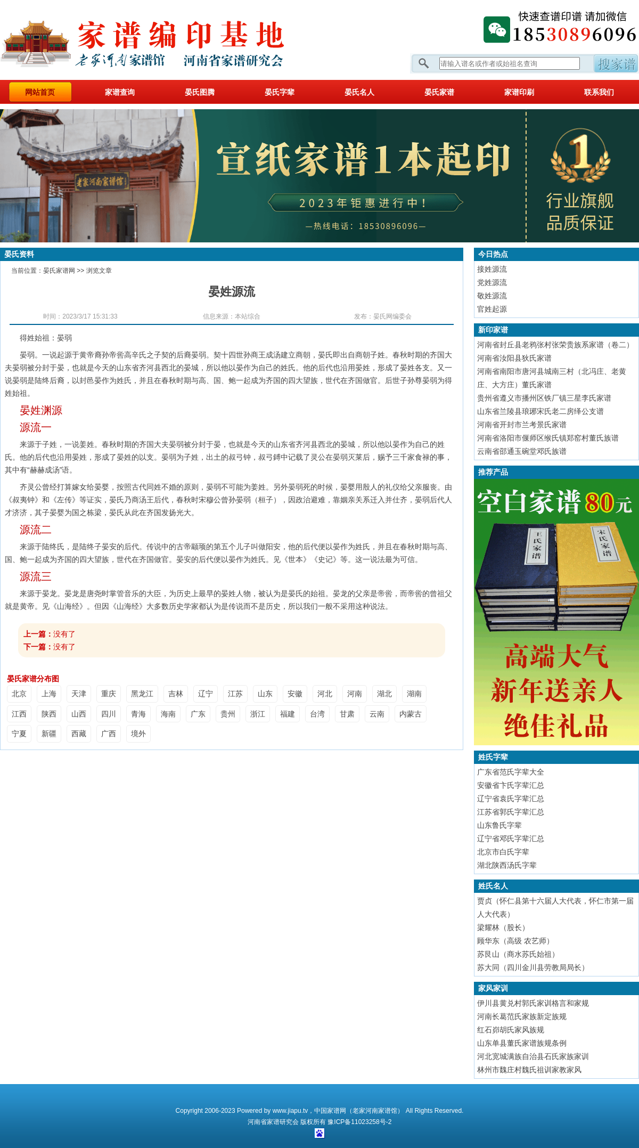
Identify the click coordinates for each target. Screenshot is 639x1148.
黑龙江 (142, 693)
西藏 (78, 733)
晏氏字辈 (279, 92)
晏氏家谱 (439, 92)
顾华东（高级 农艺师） (515, 941)
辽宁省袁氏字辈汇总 (510, 798)
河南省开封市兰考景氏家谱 (522, 424)
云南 (377, 714)
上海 (49, 693)
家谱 (273, 1122)
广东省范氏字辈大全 (510, 772)
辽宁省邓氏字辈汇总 (510, 838)
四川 (108, 714)
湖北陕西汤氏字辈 (507, 865)
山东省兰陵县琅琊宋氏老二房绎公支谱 (540, 411)
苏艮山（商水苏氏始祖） (518, 954)
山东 (265, 693)
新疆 (49, 733)
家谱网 (160, 40)
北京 (19, 693)
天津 (78, 693)
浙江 (257, 714)
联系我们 (599, 92)
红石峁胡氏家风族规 (510, 1029)
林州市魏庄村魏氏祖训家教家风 (529, 1069)
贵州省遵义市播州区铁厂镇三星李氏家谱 (544, 398)
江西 (19, 714)
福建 (287, 714)
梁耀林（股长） (503, 927)
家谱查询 (120, 92)
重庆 (108, 693)
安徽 (295, 693)
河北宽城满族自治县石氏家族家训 (533, 1056)
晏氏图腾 (200, 92)
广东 (198, 714)
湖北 (384, 693)
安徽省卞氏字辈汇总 (510, 785)
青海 (138, 714)
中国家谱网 (330, 1110)
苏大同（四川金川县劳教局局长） (533, 967)
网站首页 (40, 92)
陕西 (49, 714)
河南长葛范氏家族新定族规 (522, 1016)
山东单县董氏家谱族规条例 (522, 1043)
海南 (168, 714)
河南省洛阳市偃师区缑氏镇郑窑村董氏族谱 (548, 438)
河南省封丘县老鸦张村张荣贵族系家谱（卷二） (555, 344)
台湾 (317, 714)
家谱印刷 (519, 92)
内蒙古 (410, 714)
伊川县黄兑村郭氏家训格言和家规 (533, 1003)
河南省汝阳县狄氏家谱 (514, 358)
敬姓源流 (492, 295)
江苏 (235, 693)
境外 (138, 733)
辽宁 (205, 693)
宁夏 (19, 733)
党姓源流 (492, 282)
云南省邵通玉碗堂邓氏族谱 (522, 451)
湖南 (414, 693)
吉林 (175, 693)
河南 (354, 693)
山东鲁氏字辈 (499, 825)
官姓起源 (492, 309)
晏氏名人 (359, 92)
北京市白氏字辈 (503, 852)
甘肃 (347, 714)
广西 (108, 733)
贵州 (227, 714)
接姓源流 (492, 269)
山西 (78, 714)
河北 (324, 693)
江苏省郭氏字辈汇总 (510, 812)
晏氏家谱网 (59, 270)
